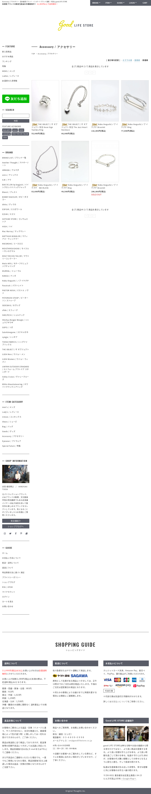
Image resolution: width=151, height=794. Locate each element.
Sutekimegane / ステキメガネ (15, 332)
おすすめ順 (127, 60)
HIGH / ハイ (7, 226)
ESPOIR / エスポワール (12, 209)
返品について (7, 567)
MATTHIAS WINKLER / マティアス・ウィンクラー (15, 237)
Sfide (5, 137)
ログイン (6, 596)
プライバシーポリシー (11, 577)
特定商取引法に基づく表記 (13, 572)
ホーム (5, 553)
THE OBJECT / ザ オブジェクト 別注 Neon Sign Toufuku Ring (44, 127)
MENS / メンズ (8, 71)
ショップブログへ (16, 526)
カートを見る (7, 601)
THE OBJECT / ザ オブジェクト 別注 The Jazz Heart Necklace (74, 127)
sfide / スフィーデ (10, 310)
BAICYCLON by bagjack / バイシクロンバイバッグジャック (15, 186)
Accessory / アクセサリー (48, 53)
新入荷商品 (6, 51)
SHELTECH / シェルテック (13, 315)
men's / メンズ (8, 407)
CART (145, 2)
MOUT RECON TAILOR (20, 134)
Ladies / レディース (10, 76)
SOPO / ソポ (7, 327)
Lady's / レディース (10, 412)
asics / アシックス (10, 175)
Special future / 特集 (11, 446)
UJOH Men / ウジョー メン (13, 354)
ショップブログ (8, 582)
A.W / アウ (6, 179)
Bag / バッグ (7, 426)
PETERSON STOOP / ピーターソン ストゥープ (15, 299)
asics (15, 130)
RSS (4, 587)
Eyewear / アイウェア (11, 441)
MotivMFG (7, 130)
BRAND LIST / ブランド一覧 (14, 157)
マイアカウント (8, 592)
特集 (4, 66)
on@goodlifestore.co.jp (80, 740)
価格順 (137, 60)
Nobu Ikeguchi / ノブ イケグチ (15, 280)
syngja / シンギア (9, 337)
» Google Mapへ (128, 778)
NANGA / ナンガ (9, 276)
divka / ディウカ (9, 204)
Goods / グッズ (8, 431)
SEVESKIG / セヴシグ (11, 305)
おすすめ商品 (7, 56)
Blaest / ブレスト (9, 192)
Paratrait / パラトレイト (13, 285)
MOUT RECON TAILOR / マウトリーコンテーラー (15, 257)
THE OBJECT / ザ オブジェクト (15, 349)
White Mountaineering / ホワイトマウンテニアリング (15, 385)
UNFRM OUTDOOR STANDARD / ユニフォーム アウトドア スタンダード (15, 369)
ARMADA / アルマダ (10, 170)
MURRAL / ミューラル (11, 271)
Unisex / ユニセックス (11, 417)
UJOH (21, 130)
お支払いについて (119, 701)
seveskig (6, 134)
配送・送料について (10, 562)
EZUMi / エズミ (9, 214)
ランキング (6, 61)
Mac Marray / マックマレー (14, 231)
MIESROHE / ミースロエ (12, 243)
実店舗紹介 (16, 520)
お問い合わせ (7, 606)
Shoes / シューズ (9, 421)
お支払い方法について (11, 558)
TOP (33, 53)
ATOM (10, 587)
